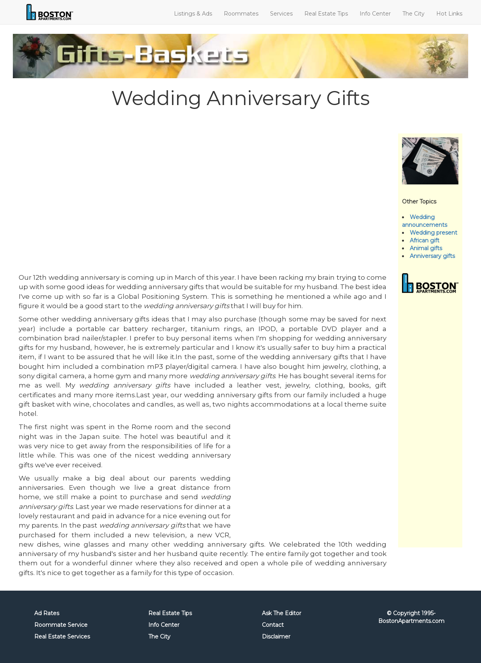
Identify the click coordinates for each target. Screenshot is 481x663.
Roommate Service (61, 624)
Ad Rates (46, 613)
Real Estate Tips (326, 13)
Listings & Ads (193, 13)
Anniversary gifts (432, 256)
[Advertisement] (203, 186)
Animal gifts (426, 248)
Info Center (375, 13)
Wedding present (433, 232)
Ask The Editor (281, 613)
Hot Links (449, 13)
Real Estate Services (62, 636)
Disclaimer (276, 636)
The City (413, 13)
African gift (424, 240)
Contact (273, 624)
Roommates (241, 13)
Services (281, 13)
